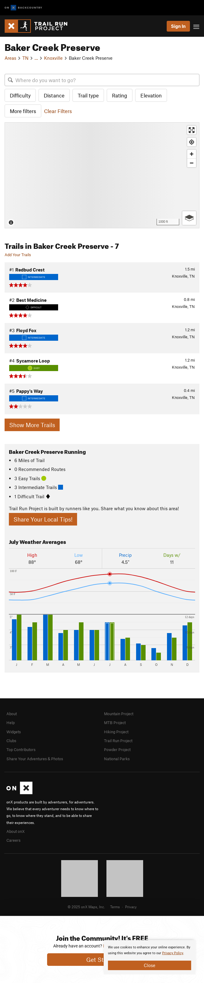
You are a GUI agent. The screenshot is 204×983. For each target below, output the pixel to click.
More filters (23, 111)
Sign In (178, 26)
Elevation (151, 95)
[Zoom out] (191, 162)
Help (10, 722)
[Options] (189, 218)
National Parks (117, 758)
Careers (13, 840)
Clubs (11, 740)
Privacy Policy (172, 953)
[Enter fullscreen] (191, 130)
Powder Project (117, 749)
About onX (15, 831)
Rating (119, 95)
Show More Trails (32, 424)
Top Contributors (20, 749)
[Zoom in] (191, 154)
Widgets (13, 731)
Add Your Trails (18, 254)
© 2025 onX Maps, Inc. (86, 907)
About (11, 713)
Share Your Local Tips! (42, 519)
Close (149, 965)
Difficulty (20, 95)
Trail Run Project (118, 740)
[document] (149, 957)
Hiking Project (116, 731)
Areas (10, 58)
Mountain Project (118, 713)
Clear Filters (58, 111)
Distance (54, 95)
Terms (115, 907)
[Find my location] (191, 142)
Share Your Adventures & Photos (34, 758)
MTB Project (115, 722)
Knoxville (53, 58)
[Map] (102, 175)
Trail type (88, 95)
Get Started (102, 959)
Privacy (131, 907)
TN (25, 58)
